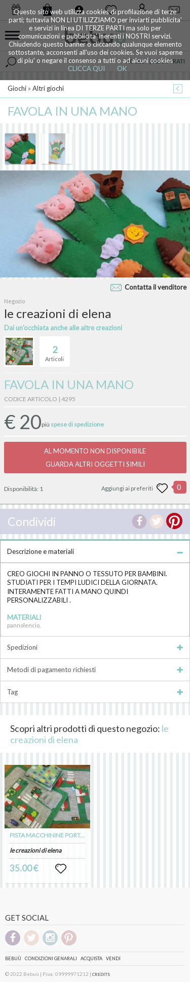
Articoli (54, 349)
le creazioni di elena (35, 850)
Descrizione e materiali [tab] (95, 551)
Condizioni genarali (51, 958)
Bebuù (13, 958)
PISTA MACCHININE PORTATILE (52, 835)
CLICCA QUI (86, 68)
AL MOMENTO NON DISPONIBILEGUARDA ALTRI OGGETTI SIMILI (95, 457)
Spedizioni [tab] (95, 647)
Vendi (113, 958)
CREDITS (101, 974)
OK (122, 68)
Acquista (91, 958)
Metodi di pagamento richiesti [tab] (95, 669)
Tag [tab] (95, 692)
